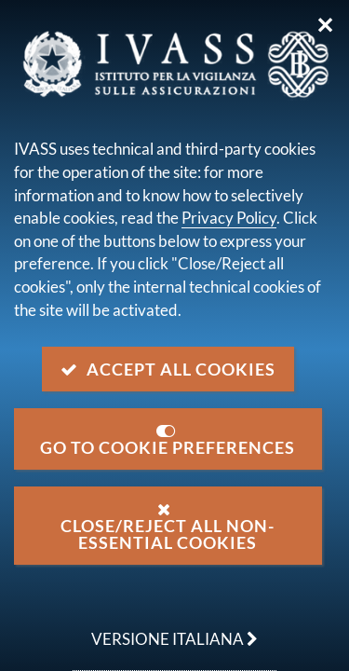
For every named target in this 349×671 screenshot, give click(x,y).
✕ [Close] (325, 25)
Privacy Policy (228, 217)
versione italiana (165, 629)
